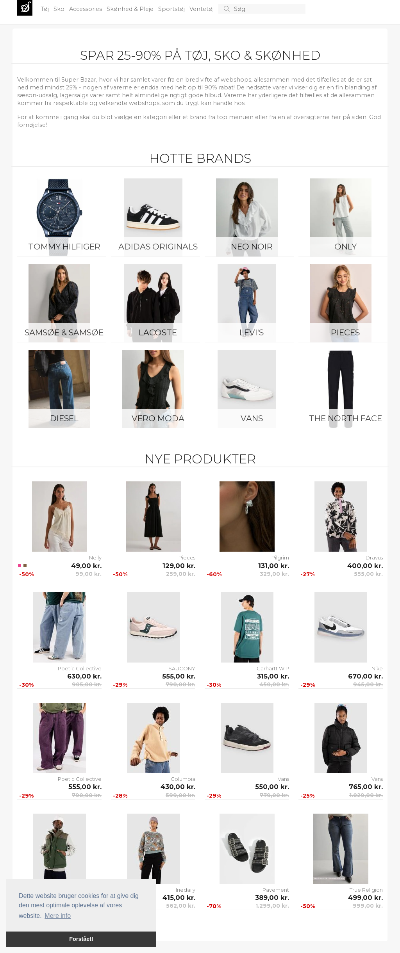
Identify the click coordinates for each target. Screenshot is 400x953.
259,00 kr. (180, 574)
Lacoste (158, 332)
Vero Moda (158, 418)
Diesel (64, 418)
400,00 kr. (365, 566)
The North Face (345, 418)
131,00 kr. (273, 566)
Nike (377, 668)
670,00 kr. (365, 676)
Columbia (183, 779)
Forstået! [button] (81, 939)
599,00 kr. (180, 795)
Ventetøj (202, 8)
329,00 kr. (274, 574)
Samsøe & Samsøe (64, 332)
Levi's (251, 332)
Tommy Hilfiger (64, 246)
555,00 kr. (368, 574)
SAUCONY (181, 668)
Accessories (86, 8)
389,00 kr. (272, 897)
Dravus (374, 557)
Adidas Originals (158, 246)
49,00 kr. (86, 566)
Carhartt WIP (273, 668)
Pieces (345, 332)
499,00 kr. (365, 897)
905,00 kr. (87, 684)
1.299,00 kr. (272, 906)
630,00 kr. (84, 676)
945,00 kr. (368, 684)
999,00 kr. (368, 906)
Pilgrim (280, 557)
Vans (252, 418)
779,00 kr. (274, 795)
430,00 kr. (178, 787)
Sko (60, 8)
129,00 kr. (178, 566)
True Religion (366, 890)
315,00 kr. (273, 676)
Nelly (95, 557)
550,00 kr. (272, 787)
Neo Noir (252, 246)
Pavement (275, 890)
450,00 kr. (274, 684)
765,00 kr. (366, 787)
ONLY (345, 246)
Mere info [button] (58, 915)
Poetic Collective (80, 668)
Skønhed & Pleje (131, 8)
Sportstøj (172, 8)
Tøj (45, 8)
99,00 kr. (88, 574)
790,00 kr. (180, 684)
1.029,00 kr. (366, 795)
